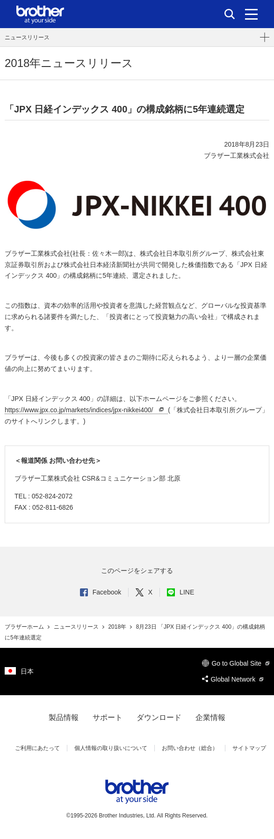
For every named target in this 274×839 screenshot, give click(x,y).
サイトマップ (249, 748)
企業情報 (210, 717)
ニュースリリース (27, 37)
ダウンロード (159, 717)
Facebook (100, 592)
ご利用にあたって (37, 748)
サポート (108, 717)
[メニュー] (251, 14)
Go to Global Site (235, 663)
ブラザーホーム (25, 627)
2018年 (118, 627)
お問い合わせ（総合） (190, 748)
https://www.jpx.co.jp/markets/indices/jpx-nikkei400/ (85, 410)
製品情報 (64, 717)
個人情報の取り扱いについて (110, 748)
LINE (180, 592)
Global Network (232, 679)
